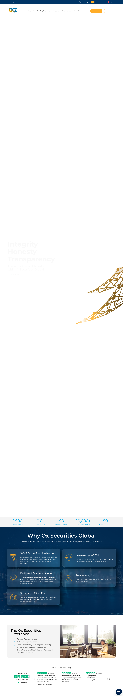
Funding (12, 2)
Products (56, 11)
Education (77, 11)
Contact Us (101, 2)
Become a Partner (34, 2)
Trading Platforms (43, 11)
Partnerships (66, 11)
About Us (31, 11)
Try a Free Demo (22, 2)
